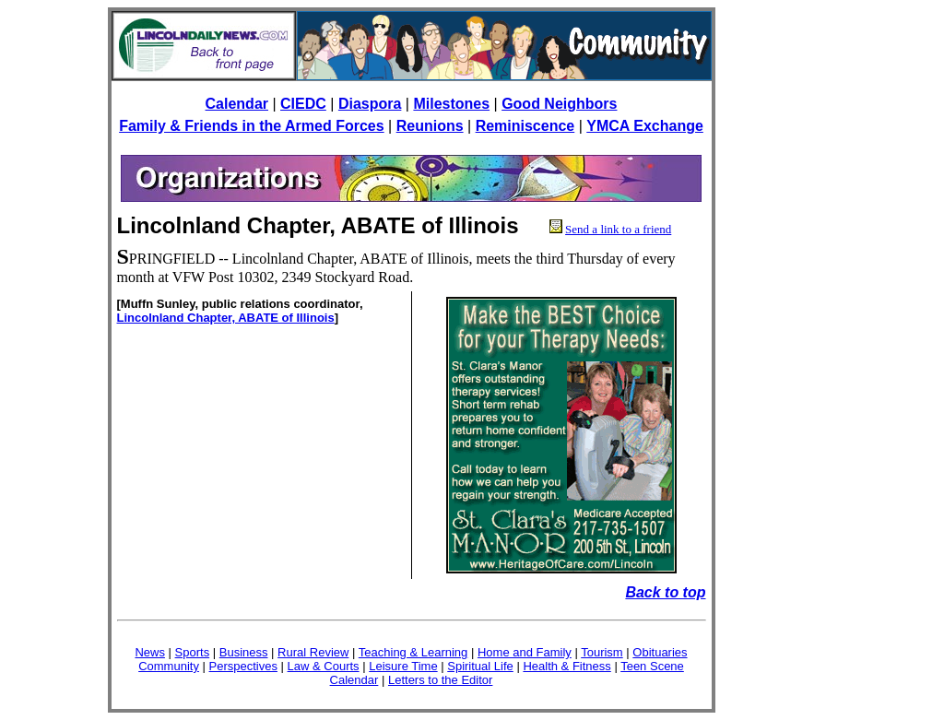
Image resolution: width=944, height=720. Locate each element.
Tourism (602, 652)
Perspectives (243, 666)
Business (243, 652)
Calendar (237, 104)
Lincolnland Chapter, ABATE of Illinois (226, 318)
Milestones (451, 104)
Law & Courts (324, 666)
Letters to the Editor (440, 680)
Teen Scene (652, 666)
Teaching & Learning (413, 652)
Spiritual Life (480, 666)
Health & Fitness (566, 666)
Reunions (430, 126)
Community (168, 666)
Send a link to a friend (618, 229)
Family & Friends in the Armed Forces (251, 126)
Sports (192, 652)
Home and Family (525, 652)
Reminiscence (525, 126)
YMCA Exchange (644, 126)
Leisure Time (403, 666)
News (150, 652)
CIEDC (303, 104)
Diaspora (369, 104)
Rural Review (312, 652)
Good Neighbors (559, 104)
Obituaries (659, 652)
